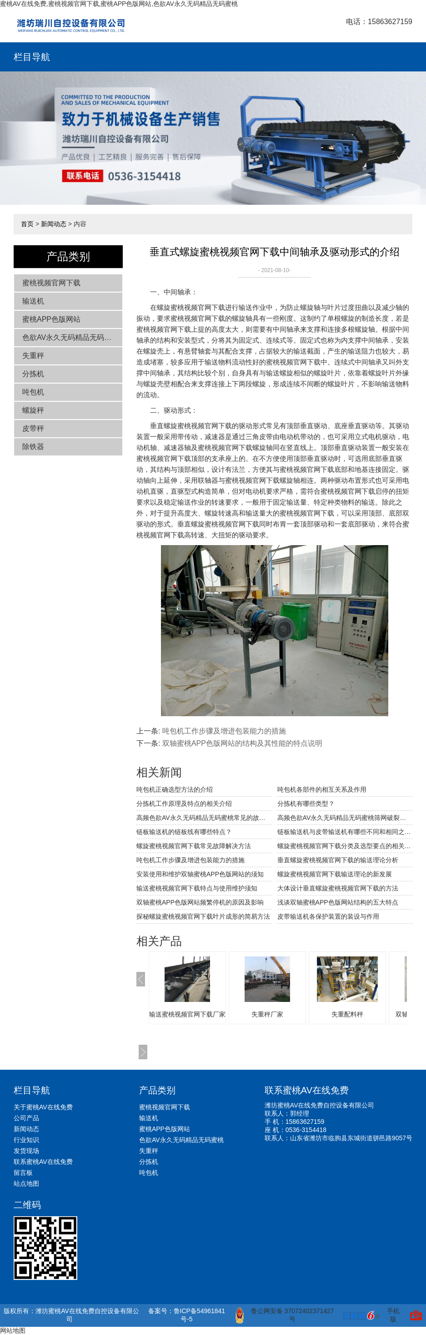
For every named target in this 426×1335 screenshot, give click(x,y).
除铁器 (33, 446)
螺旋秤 (33, 410)
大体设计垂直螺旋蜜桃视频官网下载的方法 (337, 888)
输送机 (33, 301)
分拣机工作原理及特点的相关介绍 (184, 803)
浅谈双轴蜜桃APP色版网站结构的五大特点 (337, 902)
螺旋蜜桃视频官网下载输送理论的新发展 (334, 874)
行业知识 (26, 1139)
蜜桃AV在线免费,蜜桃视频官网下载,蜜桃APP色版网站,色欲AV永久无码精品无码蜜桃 (119, 3)
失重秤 (33, 355)
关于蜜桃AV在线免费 (43, 1107)
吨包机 (33, 392)
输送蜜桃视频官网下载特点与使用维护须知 (196, 888)
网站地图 (12, 1330)
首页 (27, 224)
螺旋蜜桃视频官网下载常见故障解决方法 (193, 846)
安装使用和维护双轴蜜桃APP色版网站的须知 (200, 874)
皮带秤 (33, 428)
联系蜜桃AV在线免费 (43, 1161)
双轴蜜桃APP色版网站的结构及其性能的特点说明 (242, 743)
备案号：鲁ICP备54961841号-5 (187, 1315)
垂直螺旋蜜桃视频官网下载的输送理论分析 (337, 860)
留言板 (23, 1172)
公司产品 (26, 1118)
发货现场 (26, 1150)
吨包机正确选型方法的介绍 (174, 789)
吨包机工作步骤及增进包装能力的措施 (224, 731)
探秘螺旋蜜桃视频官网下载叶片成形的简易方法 (203, 916)
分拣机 (33, 374)
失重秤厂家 (267, 1014)
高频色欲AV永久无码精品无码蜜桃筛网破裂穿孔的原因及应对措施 (344, 817)
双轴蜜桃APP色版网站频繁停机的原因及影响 (200, 902)
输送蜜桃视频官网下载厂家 (187, 1014)
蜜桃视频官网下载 (51, 283)
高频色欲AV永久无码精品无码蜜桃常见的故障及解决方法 (203, 817)
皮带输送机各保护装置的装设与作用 (328, 916)
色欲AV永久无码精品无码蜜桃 (70, 337)
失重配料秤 (347, 1014)
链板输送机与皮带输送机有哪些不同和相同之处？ (344, 831)
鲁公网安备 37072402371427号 (284, 1315)
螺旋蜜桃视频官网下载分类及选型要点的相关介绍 (344, 846)
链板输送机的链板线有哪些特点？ (184, 831)
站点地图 (26, 1183)
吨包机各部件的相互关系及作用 (321, 789)
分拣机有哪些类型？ (306, 803)
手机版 (393, 1315)
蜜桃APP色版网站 (51, 319)
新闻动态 (53, 224)
